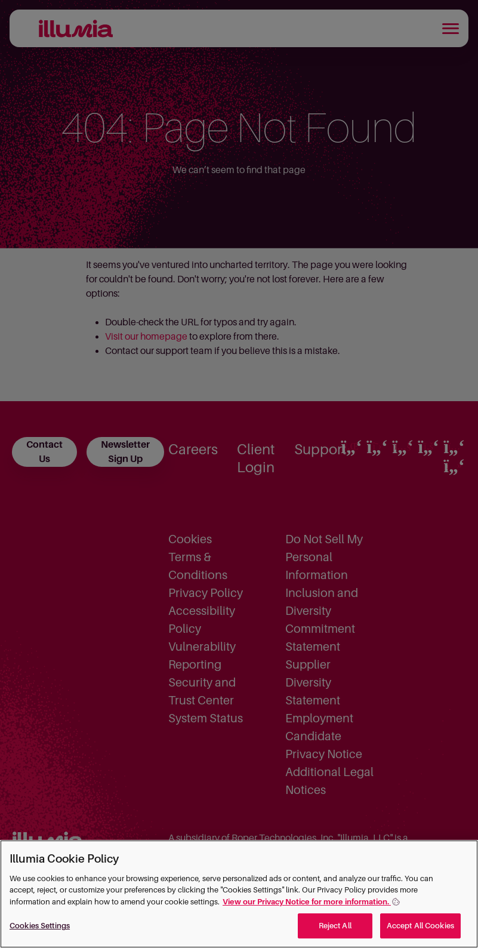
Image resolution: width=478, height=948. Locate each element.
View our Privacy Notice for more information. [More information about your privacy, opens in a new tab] (307, 901)
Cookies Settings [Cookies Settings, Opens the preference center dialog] (40, 925)
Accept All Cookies (420, 925)
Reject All (335, 925)
